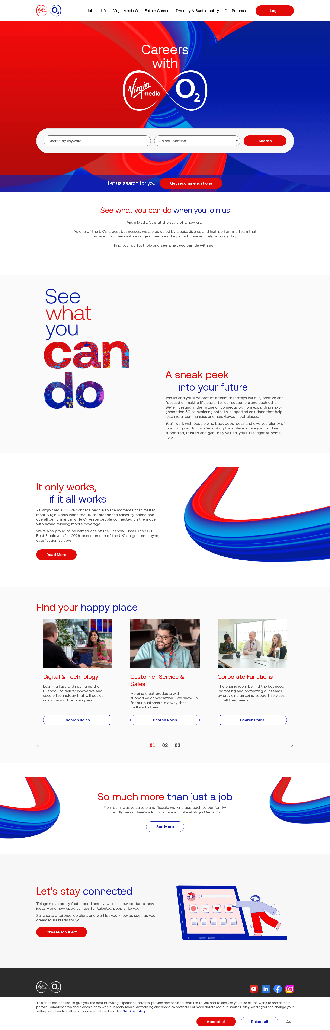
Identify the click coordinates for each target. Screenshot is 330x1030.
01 (152, 745)
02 (165, 745)
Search (265, 140)
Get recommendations (191, 183)
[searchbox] (184, 140)
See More (165, 826)
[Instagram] (289, 989)
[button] (288, 1022)
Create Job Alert (62, 932)
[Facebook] (277, 989)
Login (275, 10)
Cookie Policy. (134, 1011)
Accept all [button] (216, 1021)
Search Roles (78, 720)
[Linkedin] (266, 989)
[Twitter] (254, 989)
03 (177, 745)
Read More (56, 554)
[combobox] (197, 140)
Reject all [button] (259, 1021)
